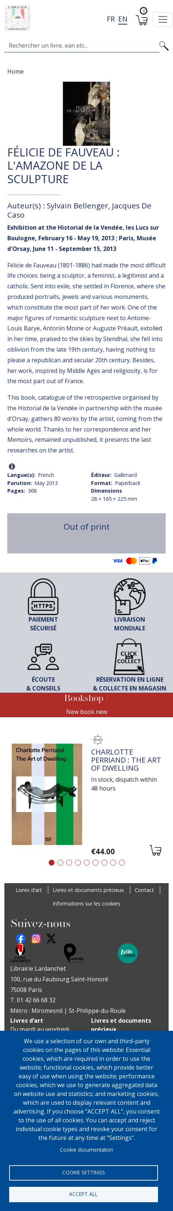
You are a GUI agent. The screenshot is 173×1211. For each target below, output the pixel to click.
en (122, 19)
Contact (144, 889)
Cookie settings (83, 1172)
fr (111, 19)
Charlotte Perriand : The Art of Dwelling (126, 760)
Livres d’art (29, 889)
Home (15, 71)
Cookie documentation (86, 1149)
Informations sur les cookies (86, 903)
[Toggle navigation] (163, 19)
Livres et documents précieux (88, 889)
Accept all (83, 1193)
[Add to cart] (154, 851)
